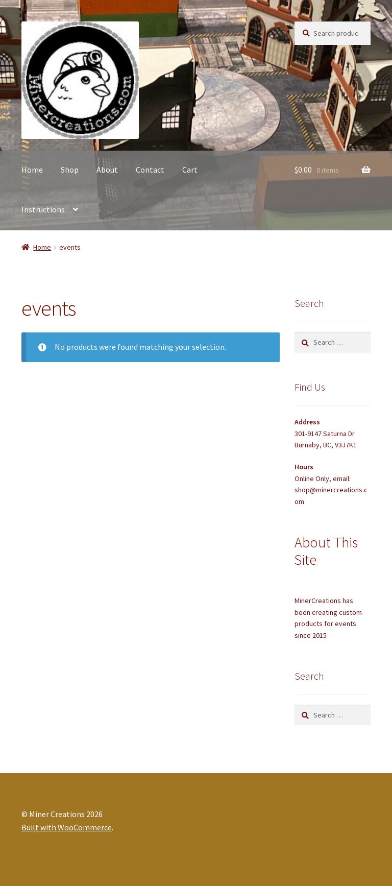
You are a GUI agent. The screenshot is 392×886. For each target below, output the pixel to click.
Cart (190, 169)
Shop (70, 169)
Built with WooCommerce (66, 827)
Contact (150, 169)
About (107, 169)
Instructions (43, 209)
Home (32, 169)
